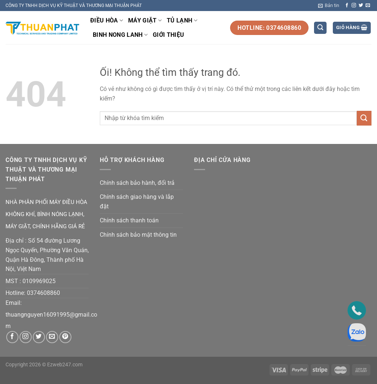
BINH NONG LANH (120, 35)
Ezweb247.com (64, 365)
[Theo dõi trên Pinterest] (65, 337)
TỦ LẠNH (182, 20)
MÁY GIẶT (145, 20)
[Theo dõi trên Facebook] (347, 5)
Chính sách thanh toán (129, 220)
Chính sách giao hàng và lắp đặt (137, 201)
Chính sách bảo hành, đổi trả (137, 182)
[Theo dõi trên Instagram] (354, 5)
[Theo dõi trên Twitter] (361, 5)
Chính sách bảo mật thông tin (138, 234)
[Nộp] (364, 118)
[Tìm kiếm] (320, 28)
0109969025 (39, 281)
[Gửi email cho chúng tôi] (368, 5)
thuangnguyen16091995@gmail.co (51, 314)
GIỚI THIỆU (168, 34)
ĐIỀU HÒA (106, 20)
